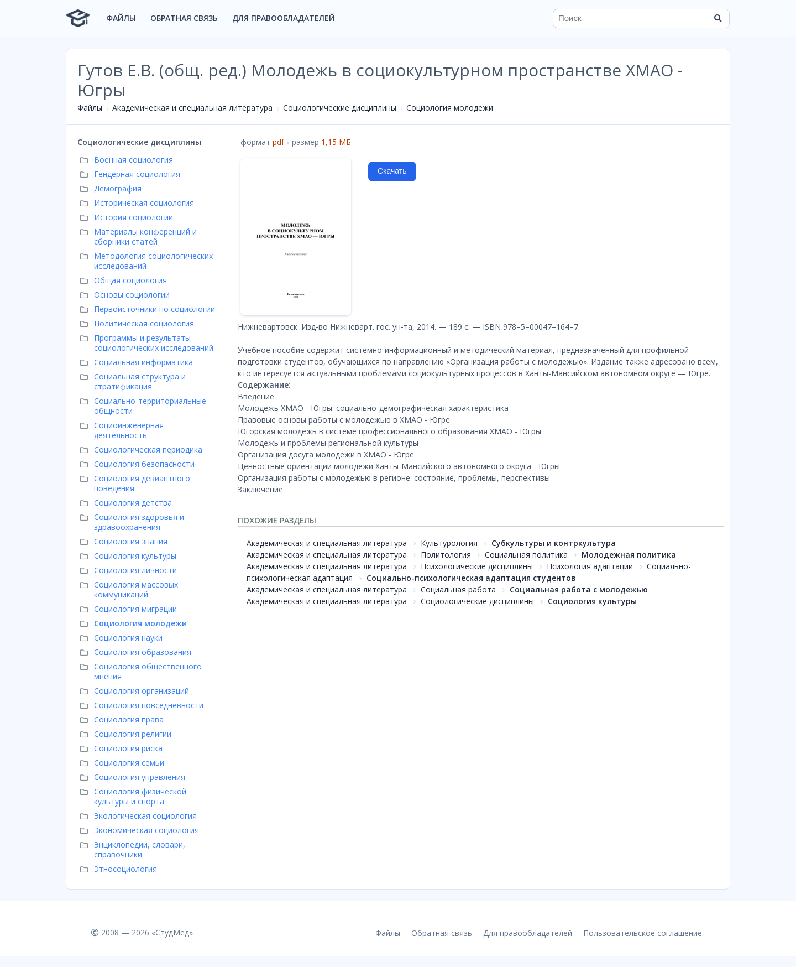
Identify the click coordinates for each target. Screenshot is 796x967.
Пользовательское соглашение (642, 933)
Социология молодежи (449, 107)
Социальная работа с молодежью (579, 589)
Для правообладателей (283, 18)
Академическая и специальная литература (192, 107)
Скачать (392, 171)
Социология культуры (592, 601)
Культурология (449, 543)
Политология (446, 554)
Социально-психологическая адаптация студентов (471, 578)
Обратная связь (184, 18)
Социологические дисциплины (339, 107)
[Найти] (717, 18)
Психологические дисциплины (477, 566)
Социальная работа (458, 589)
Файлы (121, 18)
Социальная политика (526, 554)
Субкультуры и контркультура (553, 543)
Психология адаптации (590, 566)
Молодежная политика (629, 554)
